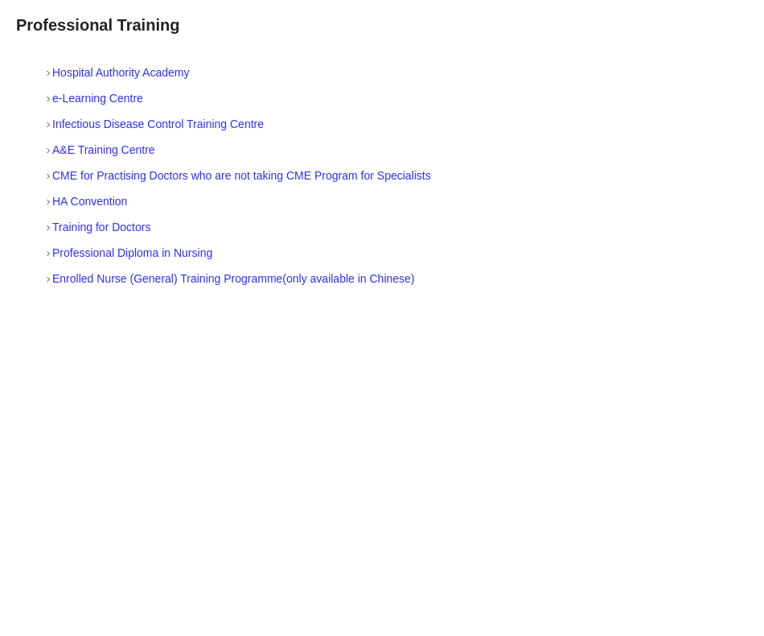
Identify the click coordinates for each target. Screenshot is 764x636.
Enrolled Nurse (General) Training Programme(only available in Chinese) (233, 278)
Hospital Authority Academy (120, 72)
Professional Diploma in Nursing (132, 252)
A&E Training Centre (103, 149)
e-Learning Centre (97, 98)
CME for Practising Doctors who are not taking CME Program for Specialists (241, 175)
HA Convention (89, 201)
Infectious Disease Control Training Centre (158, 124)
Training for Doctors (101, 227)
